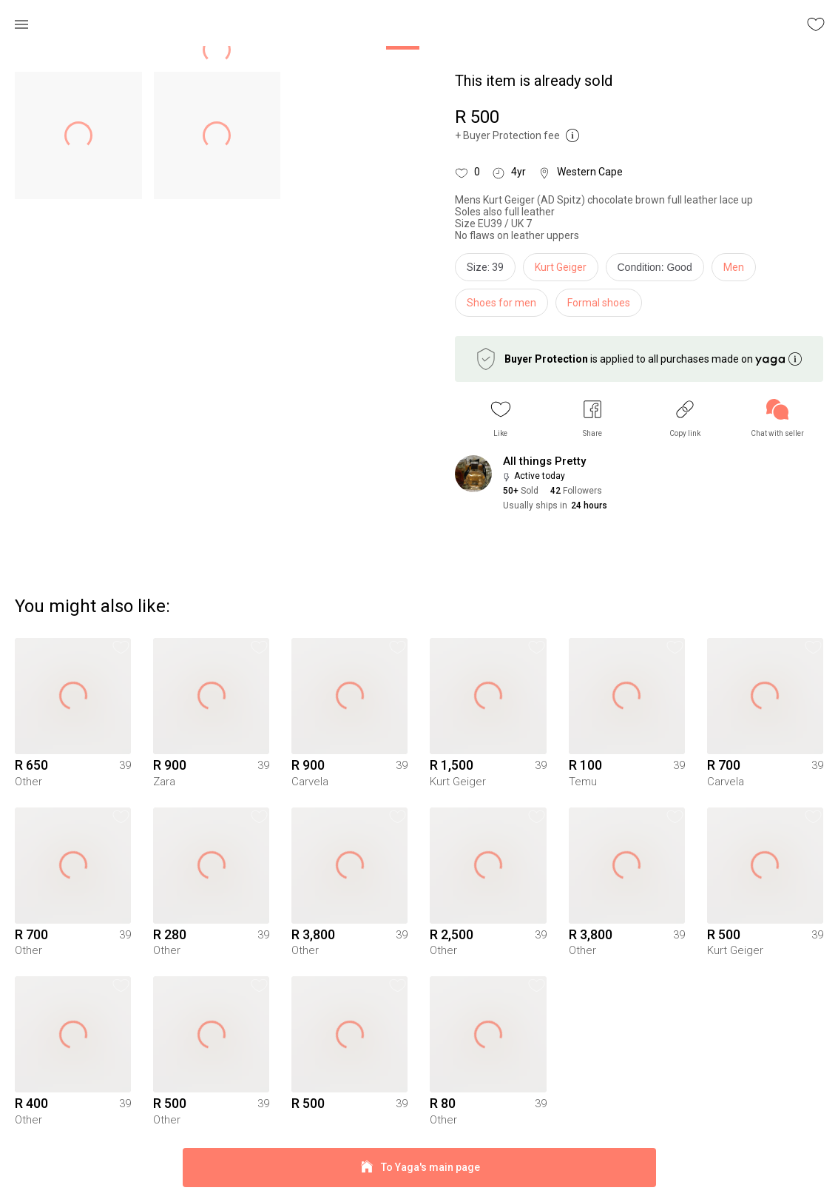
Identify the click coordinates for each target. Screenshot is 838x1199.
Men (733, 267)
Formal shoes (598, 303)
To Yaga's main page (419, 1167)
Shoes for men (501, 303)
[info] (659, 271)
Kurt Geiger (561, 267)
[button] (501, 418)
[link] (777, 418)
